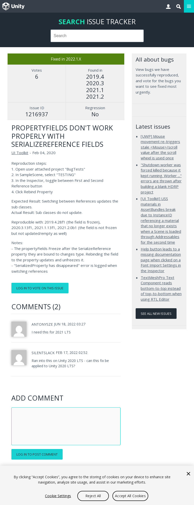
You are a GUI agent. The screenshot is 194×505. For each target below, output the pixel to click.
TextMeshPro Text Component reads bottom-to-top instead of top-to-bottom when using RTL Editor (161, 288)
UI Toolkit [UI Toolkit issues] (19, 152)
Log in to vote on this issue (39, 288)
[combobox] (97, 36)
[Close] (188, 473)
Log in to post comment (37, 454)
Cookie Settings (58, 495)
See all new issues (156, 313)
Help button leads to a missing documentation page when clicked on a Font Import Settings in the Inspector (161, 259)
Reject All (93, 495)
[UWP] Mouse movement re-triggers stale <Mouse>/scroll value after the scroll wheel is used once (160, 147)
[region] (97, 485)
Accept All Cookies (130, 495)
